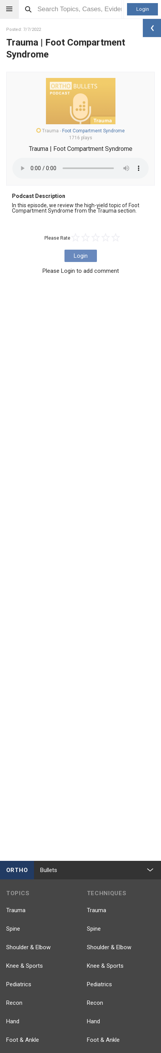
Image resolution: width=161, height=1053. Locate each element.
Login (142, 9)
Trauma (15, 910)
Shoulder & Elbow (28, 947)
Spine (13, 928)
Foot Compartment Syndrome (93, 131)
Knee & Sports (24, 965)
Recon (14, 1002)
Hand (12, 1021)
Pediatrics (18, 984)
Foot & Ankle (22, 1039)
